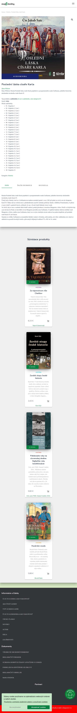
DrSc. (48, 495)
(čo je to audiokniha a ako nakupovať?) (29, 99)
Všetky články (9, 619)
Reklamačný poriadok (12, 657)
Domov (3, 12)
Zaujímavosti (8, 640)
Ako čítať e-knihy (10, 604)
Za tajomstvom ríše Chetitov (38, 291)
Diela (5, 634)
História (8, 12)
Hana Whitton (6, 88)
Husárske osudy (38, 546)
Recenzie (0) (43, 185)
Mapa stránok (8, 677)
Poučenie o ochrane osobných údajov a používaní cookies (26, 702)
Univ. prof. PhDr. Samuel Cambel (36, 495)
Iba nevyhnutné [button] (15, 707)
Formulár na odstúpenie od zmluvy (17, 667)
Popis (7, 185)
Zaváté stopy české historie (38, 376)
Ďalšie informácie (24, 185)
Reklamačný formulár (12, 672)
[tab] (8, 185)
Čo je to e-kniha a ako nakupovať (16, 599)
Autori (5, 629)
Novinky (6, 624)
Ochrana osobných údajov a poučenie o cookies (22, 662)
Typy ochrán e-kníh (10, 609)
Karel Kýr (39, 405)
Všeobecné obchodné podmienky (16, 652)
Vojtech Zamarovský (38, 325)
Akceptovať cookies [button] (38, 707)
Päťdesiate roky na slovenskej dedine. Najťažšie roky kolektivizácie (38, 459)
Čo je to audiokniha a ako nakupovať (18, 614)
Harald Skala (38, 578)
